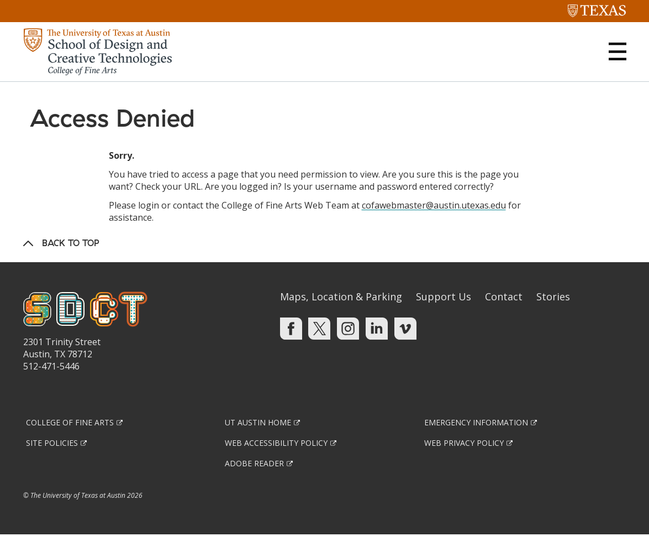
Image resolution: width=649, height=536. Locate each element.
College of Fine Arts (70, 423)
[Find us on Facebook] (291, 329)
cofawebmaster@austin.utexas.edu (434, 206)
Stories (553, 297)
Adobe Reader (254, 464)
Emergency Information (476, 423)
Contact (504, 297)
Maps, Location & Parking (341, 297)
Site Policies (52, 444)
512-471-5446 (51, 367)
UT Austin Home (258, 423)
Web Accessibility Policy (276, 444)
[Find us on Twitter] (319, 329)
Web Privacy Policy (464, 444)
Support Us (443, 297)
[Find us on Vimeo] (405, 329)
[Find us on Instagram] (348, 329)
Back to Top (70, 243)
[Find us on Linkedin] (377, 329)
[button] (617, 51)
